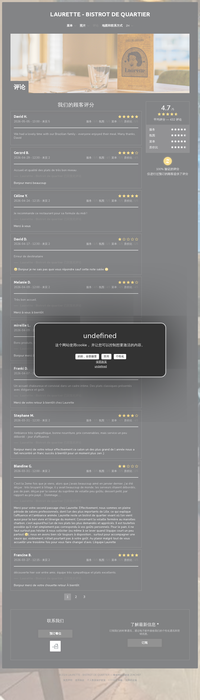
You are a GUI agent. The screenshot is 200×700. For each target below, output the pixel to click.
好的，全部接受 (87, 356)
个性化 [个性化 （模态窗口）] (120, 356)
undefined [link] (101, 366)
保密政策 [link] (101, 362)
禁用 (106, 356)
